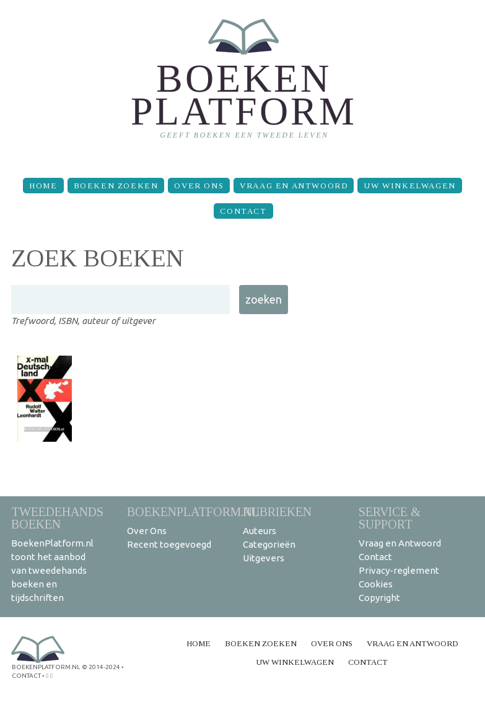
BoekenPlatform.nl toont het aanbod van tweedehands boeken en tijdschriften (52, 570)
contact (26, 675)
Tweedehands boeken (57, 517)
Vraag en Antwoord (293, 185)
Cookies (376, 584)
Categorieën (269, 544)
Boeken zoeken (116, 185)
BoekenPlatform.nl (193, 511)
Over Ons (199, 185)
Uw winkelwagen (409, 185)
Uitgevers (263, 558)
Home (43, 185)
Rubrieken (277, 511)
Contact (243, 211)
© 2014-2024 (101, 667)
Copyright (379, 597)
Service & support (390, 517)
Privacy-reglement (399, 570)
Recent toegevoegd (169, 544)
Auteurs (259, 530)
